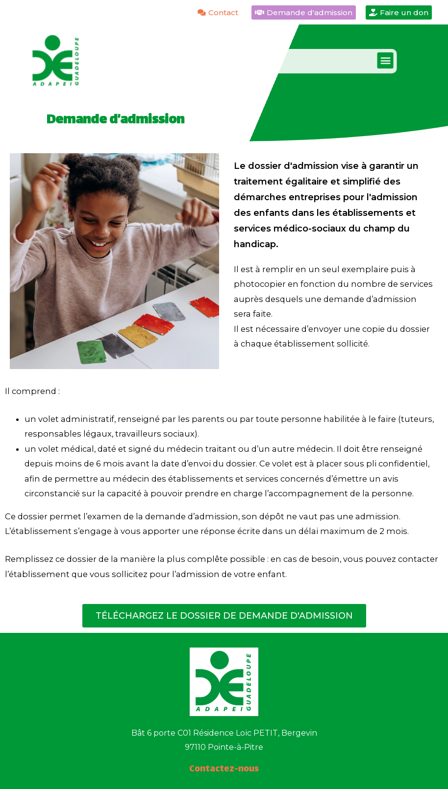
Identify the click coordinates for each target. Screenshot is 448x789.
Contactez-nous (224, 769)
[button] (368, 60)
